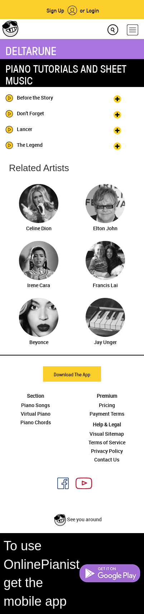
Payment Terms (107, 413)
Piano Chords (35, 422)
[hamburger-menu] (132, 29)
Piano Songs (35, 405)
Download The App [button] (72, 374)
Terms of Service (106, 442)
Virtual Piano (36, 413)
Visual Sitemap (107, 433)
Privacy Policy (107, 451)
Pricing (107, 405)
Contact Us (106, 459)
